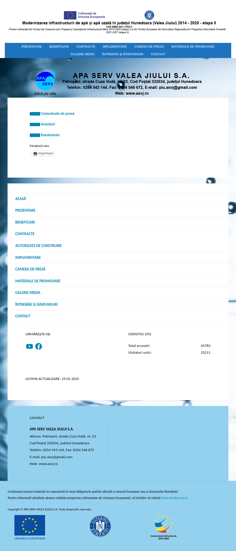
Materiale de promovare (37, 281)
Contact (22, 316)
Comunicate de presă (57, 113)
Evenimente (50, 135)
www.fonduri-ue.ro (174, 498)
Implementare (28, 257)
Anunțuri (48, 124)
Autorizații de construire (38, 245)
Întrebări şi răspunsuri (36, 304)
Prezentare (25, 210)
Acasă (20, 199)
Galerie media (27, 292)
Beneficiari (25, 222)
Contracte (24, 234)
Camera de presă (30, 269)
